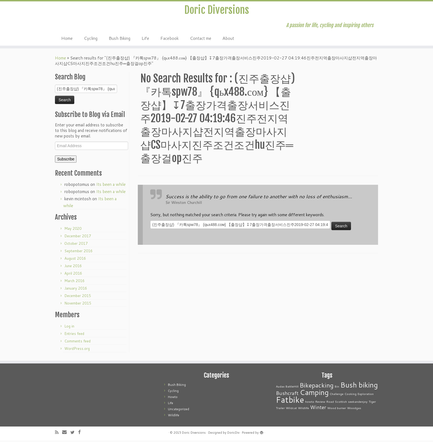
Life (145, 39)
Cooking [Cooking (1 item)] (351, 395)
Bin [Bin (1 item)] (337, 388)
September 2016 (78, 252)
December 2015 (77, 297)
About (228, 39)
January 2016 (75, 289)
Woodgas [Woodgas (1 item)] (354, 409)
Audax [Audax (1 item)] (280, 388)
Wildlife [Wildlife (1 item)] (303, 409)
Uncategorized (178, 411)
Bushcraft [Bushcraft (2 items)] (287, 394)
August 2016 (75, 260)
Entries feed (74, 335)
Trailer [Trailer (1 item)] (280, 409)
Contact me (200, 39)
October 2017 (76, 245)
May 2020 (72, 230)
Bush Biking (119, 39)
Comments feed (77, 342)
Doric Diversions (216, 10)
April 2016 (73, 274)
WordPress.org (77, 350)
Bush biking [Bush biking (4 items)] (359, 386)
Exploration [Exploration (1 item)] (366, 395)
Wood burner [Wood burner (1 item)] (336, 409)
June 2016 (73, 267)
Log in (69, 327)
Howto (173, 398)
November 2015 (77, 304)
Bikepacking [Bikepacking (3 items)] (317, 387)
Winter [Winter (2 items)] (318, 408)
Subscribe (65, 160)
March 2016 (74, 282)
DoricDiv (233, 434)
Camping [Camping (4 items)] (314, 394)
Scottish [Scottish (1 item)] (341, 403)
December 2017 (77, 237)
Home (67, 39)
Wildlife (173, 417)
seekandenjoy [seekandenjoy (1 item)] (358, 403)
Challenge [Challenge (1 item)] (337, 395)
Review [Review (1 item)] (320, 403)
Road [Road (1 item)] (330, 403)
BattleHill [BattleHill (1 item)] (292, 388)
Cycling (90, 39)
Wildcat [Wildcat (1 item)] (291, 409)
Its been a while (111, 186)
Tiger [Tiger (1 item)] (372, 403)
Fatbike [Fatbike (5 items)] (290, 401)
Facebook (169, 39)
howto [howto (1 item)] (309, 403)
